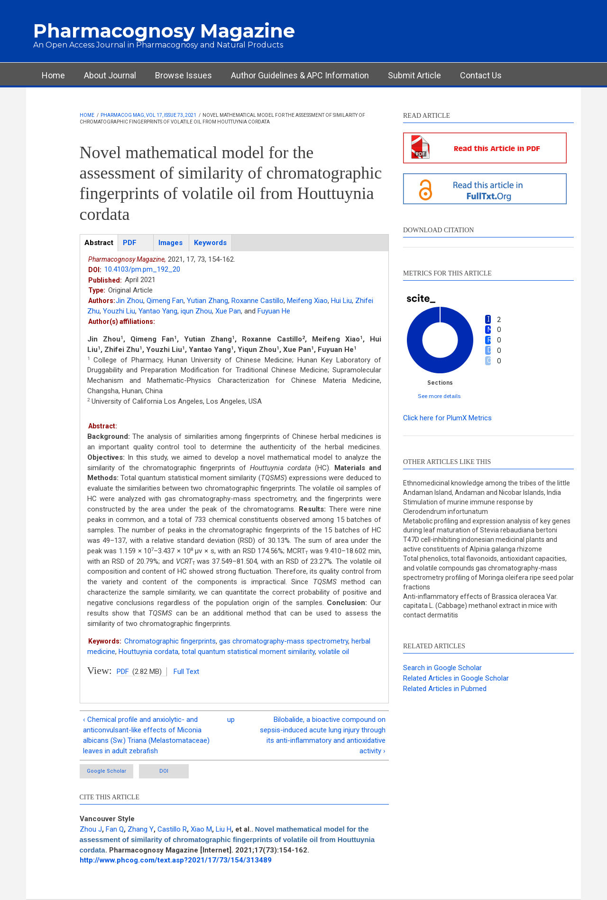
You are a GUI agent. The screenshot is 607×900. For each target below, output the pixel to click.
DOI (163, 771)
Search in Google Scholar (442, 667)
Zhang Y (141, 829)
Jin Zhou (129, 300)
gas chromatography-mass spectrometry (283, 641)
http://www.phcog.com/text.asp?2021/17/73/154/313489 (176, 860)
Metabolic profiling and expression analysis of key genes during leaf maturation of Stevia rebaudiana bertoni (486, 525)
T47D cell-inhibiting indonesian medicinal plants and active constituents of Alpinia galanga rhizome (480, 544)
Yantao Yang (157, 311)
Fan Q (115, 829)
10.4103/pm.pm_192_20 (142, 269)
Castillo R (172, 829)
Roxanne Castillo (257, 300)
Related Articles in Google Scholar (456, 678)
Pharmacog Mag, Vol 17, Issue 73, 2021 (148, 115)
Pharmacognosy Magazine (164, 30)
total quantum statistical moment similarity (248, 651)
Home (53, 75)
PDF (123, 671)
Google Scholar (106, 771)
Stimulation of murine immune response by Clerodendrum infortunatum (468, 506)
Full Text (186, 671)
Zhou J (91, 829)
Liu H (223, 829)
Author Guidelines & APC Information (300, 75)
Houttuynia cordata (148, 651)
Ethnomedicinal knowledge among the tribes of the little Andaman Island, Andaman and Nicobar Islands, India (486, 487)
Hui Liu (341, 300)
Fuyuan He (274, 311)
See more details (439, 395)
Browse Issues (183, 75)
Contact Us (481, 75)
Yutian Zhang (207, 300)
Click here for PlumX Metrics (447, 418)
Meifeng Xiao (307, 300)
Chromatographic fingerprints (170, 641)
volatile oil (333, 651)
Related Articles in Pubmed (445, 688)
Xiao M (201, 829)
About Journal (110, 75)
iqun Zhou (196, 311)
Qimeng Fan (165, 300)
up (231, 719)
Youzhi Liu (119, 311)
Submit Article (414, 75)
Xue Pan (228, 311)
